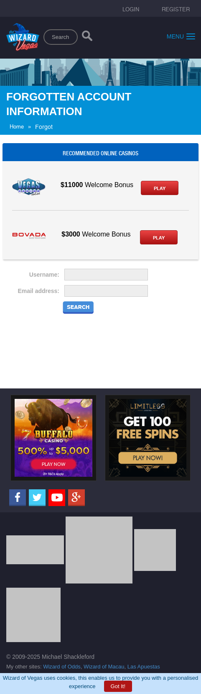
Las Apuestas (143, 666)
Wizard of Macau (104, 666)
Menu (181, 36)
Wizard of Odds (62, 666)
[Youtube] (56, 497)
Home (17, 126)
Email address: (38, 291)
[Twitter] (37, 497)
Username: (44, 274)
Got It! (118, 686)
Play (159, 188)
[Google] (76, 497)
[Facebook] (17, 497)
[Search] (87, 37)
